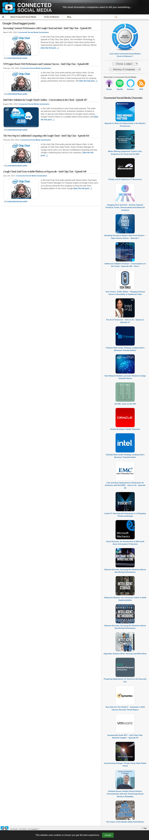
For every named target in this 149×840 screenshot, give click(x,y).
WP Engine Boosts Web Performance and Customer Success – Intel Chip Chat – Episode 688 (46, 64)
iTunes (109, 89)
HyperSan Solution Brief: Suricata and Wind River (125, 654)
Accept (108, 835)
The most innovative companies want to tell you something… (97, 7)
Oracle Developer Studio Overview (125, 429)
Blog (69, 17)
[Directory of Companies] (125, 63)
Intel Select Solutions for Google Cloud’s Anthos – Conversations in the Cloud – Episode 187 (45, 99)
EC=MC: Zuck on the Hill (125, 404)
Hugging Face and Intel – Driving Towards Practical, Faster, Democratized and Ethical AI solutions (125, 207)
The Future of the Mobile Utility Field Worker (125, 822)
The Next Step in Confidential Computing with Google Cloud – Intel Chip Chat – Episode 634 (46, 135)
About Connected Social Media (23, 17)
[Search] (132, 17)
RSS (141, 89)
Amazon (130, 89)
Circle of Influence (51, 17)
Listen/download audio (15, 58)
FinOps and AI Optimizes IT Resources (125, 179)
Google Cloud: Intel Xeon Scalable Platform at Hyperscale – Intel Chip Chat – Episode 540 (44, 171)
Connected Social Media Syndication (33, 32)
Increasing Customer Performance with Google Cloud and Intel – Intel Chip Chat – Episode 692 (47, 28)
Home (3, 16)
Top (145, 828)
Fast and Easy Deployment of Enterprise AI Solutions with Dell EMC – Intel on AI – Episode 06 (125, 485)
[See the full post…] (50, 48)
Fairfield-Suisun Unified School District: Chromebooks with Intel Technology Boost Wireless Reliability (125, 793)
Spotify (120, 89)
